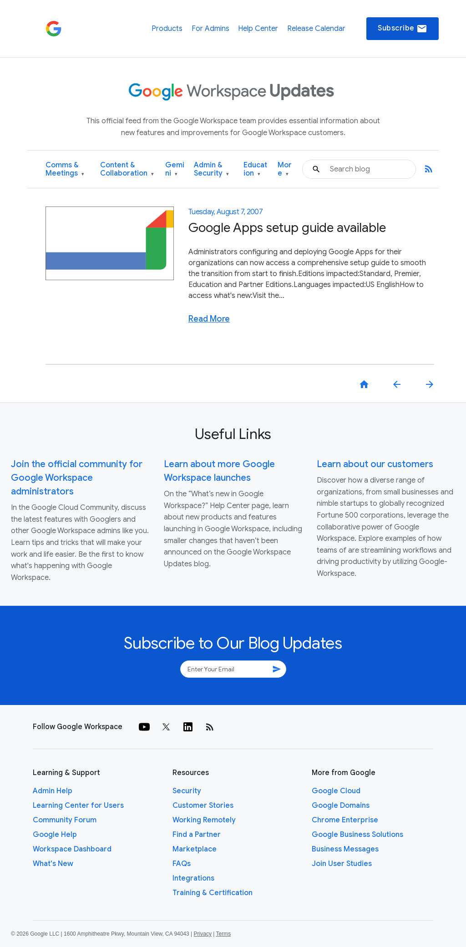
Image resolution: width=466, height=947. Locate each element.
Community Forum (64, 820)
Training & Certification (212, 892)
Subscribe (402, 28)
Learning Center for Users (78, 805)
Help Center (258, 28)
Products (167, 28)
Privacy (203, 934)
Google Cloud (336, 791)
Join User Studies (342, 863)
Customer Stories (202, 805)
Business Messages (345, 849)
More (285, 169)
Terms (223, 934)
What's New (53, 863)
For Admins (210, 28)
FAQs (181, 863)
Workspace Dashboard (72, 849)
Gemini (174, 169)
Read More (209, 319)
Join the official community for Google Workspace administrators (76, 477)
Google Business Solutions (357, 834)
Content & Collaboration (127, 169)
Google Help (55, 834)
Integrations (193, 878)
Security (186, 791)
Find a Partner (196, 834)
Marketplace (194, 849)
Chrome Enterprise (345, 820)
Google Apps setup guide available (287, 228)
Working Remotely (204, 820)
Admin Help (52, 791)
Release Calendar (316, 28)
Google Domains (341, 805)
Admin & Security (211, 169)
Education (255, 169)
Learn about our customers (375, 464)
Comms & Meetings (65, 169)
